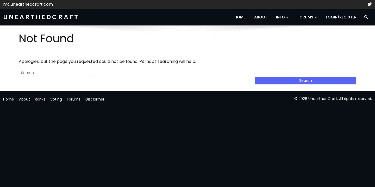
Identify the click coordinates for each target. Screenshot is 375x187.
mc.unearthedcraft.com (28, 4)
